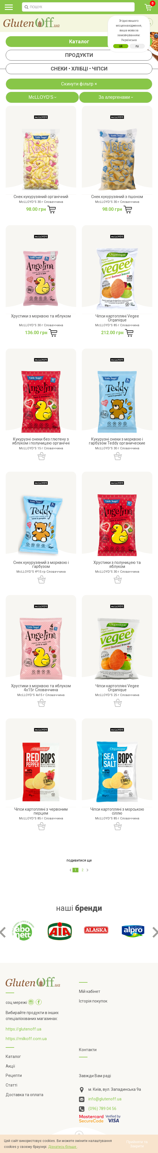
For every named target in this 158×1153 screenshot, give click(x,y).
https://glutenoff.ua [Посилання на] (23, 1029)
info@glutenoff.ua (104, 1099)
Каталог (79, 41)
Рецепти (14, 1075)
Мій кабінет (89, 991)
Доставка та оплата (24, 1094)
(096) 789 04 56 (102, 1108)
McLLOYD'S (43, 97)
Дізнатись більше (62, 1147)
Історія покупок (93, 1001)
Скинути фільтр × (79, 84)
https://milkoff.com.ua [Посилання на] (26, 1038)
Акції (10, 1066)
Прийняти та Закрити (137, 1144)
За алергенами (116, 97)
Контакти (88, 1049)
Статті (11, 1085)
